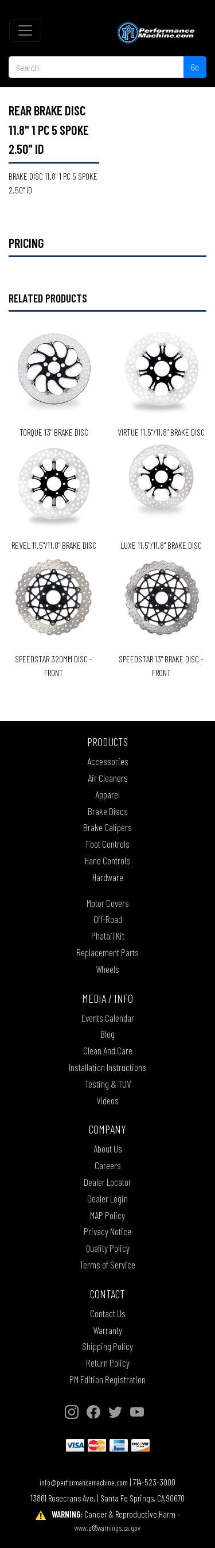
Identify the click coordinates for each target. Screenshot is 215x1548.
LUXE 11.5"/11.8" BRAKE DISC (161, 545)
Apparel (107, 794)
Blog (107, 1033)
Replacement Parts (107, 952)
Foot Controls (108, 843)
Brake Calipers (107, 827)
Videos (107, 1100)
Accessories (107, 761)
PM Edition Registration (107, 1379)
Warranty (107, 1330)
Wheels (107, 969)
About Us (107, 1148)
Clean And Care (107, 1050)
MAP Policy (107, 1215)
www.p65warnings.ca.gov (107, 1528)
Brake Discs (108, 811)
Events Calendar (107, 1017)
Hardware (107, 877)
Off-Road (107, 919)
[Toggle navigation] (25, 30)
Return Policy (108, 1362)
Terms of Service (107, 1264)
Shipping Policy (107, 1346)
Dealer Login (107, 1198)
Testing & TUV (108, 1083)
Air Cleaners (108, 777)
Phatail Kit (107, 935)
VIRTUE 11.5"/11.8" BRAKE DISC (161, 431)
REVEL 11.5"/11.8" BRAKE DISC (53, 545)
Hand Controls (107, 860)
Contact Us (108, 1313)
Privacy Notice (107, 1231)
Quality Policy (108, 1248)
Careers (108, 1165)
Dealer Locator (107, 1182)
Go (195, 66)
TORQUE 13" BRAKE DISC (53, 431)
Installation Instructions (107, 1067)
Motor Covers (108, 903)
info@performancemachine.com (84, 1482)
